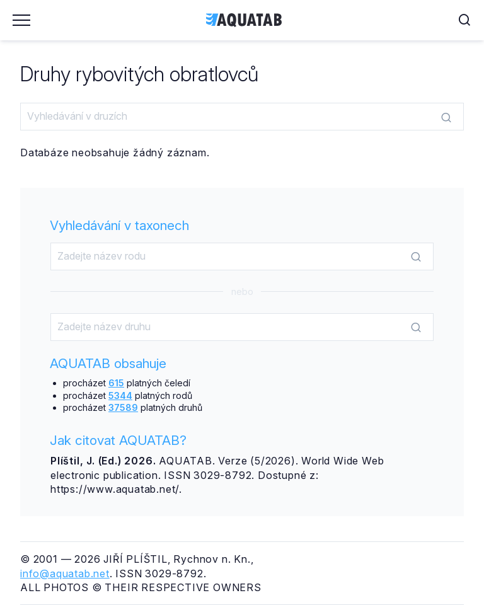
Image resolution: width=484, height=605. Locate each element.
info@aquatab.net (65, 573)
